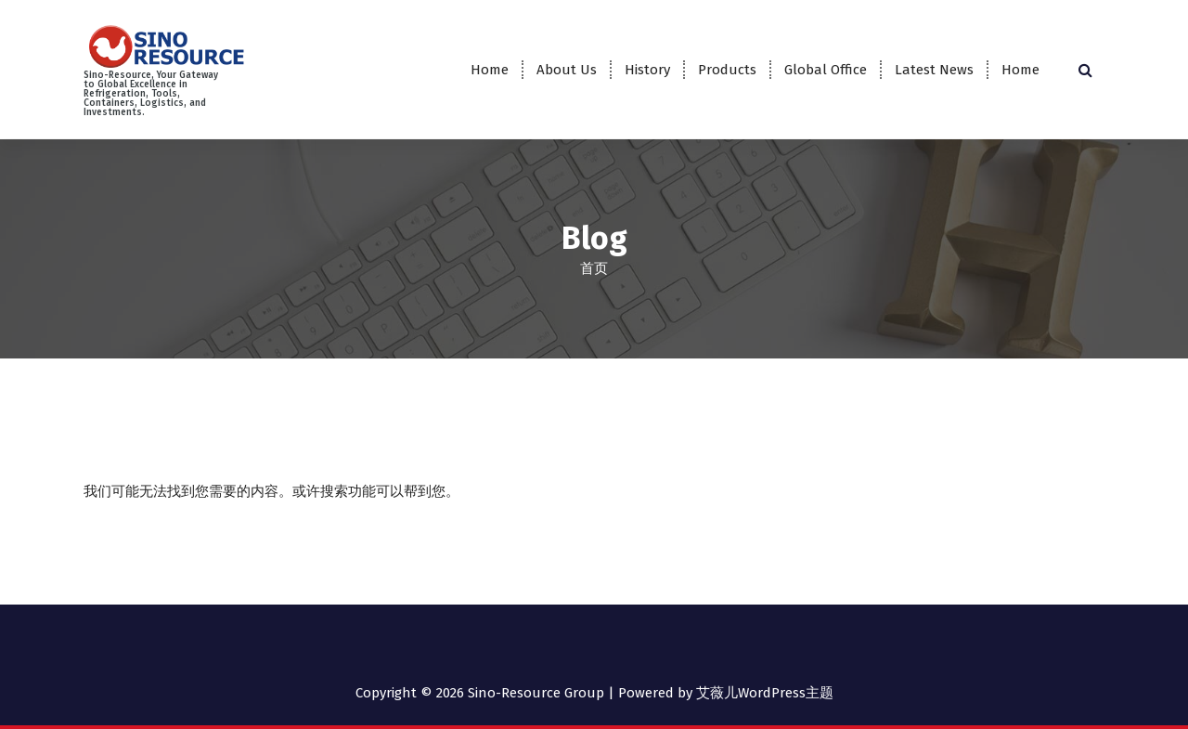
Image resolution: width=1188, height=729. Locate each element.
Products (727, 69)
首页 (594, 267)
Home (490, 69)
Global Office (825, 69)
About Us (566, 69)
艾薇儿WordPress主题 (764, 691)
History (647, 69)
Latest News (934, 69)
